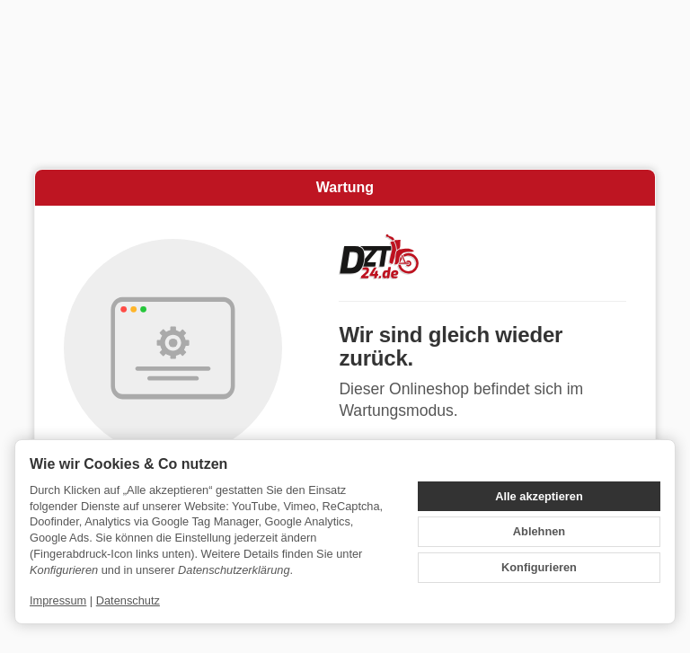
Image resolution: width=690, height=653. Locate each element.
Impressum (58, 600)
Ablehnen (539, 531)
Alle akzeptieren (538, 496)
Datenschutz (128, 600)
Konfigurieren (539, 567)
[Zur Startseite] (482, 256)
